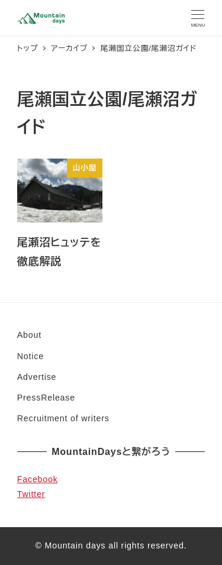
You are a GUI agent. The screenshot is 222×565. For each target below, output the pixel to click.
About (29, 335)
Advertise (36, 377)
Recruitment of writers (63, 418)
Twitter (31, 494)
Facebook (37, 479)
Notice (30, 356)
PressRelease (46, 397)
